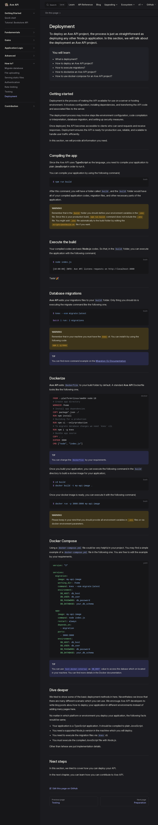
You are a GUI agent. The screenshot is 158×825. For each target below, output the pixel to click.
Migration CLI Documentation (111, 361)
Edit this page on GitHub (63, 788)
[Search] (56, 5)
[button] (20, 13)
